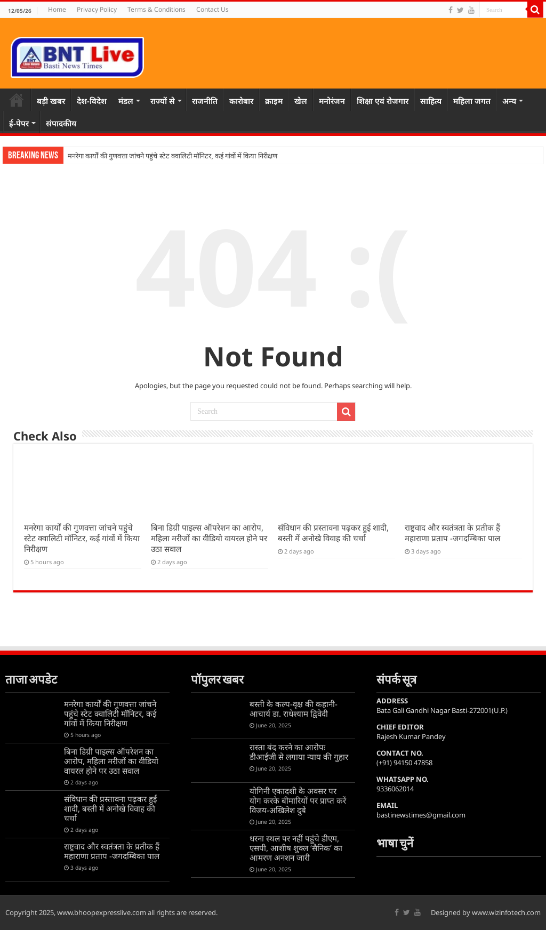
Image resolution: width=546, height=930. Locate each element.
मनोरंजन (332, 100)
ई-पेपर (19, 123)
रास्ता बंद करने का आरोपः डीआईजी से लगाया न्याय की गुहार (299, 752)
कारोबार (241, 100)
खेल (300, 100)
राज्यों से (162, 100)
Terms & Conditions (156, 9)
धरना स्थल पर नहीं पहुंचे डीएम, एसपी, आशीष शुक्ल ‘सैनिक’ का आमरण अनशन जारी (296, 848)
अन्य (509, 100)
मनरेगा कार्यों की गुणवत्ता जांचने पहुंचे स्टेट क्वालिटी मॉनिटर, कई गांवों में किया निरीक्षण (172, 156)
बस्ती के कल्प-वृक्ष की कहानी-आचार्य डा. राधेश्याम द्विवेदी (294, 709)
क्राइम (274, 100)
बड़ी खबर (51, 100)
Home (57, 9)
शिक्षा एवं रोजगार (382, 100)
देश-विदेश (92, 100)
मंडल (125, 100)
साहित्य (430, 100)
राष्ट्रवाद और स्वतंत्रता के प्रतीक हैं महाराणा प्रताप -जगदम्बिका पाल (452, 532)
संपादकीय (61, 123)
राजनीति (205, 100)
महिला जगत (472, 100)
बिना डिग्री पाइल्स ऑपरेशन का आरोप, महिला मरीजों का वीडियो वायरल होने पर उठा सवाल (209, 538)
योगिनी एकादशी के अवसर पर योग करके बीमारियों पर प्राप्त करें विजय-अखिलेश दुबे (298, 800)
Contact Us (212, 9)
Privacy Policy (97, 9)
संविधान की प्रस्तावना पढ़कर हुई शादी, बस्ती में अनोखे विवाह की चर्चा (333, 532)
